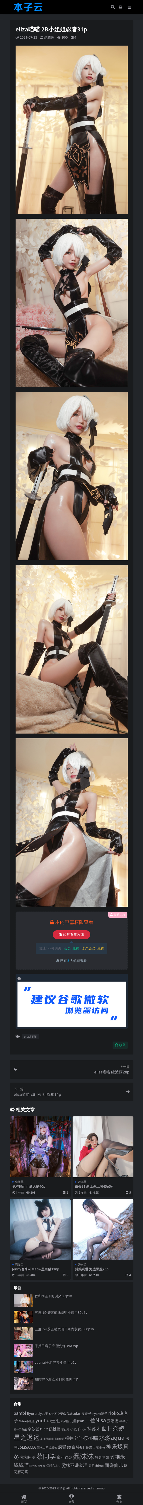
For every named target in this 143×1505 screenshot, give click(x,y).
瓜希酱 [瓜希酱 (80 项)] (53, 1447)
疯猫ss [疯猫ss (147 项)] (64, 1447)
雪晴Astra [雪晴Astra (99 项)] (53, 1466)
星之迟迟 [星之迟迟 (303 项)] (27, 1437)
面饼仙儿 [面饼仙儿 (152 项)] (114, 1465)
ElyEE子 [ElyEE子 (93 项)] (43, 1413)
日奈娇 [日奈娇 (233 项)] (116, 1428)
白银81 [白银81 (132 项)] (78, 1447)
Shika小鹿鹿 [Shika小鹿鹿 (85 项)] (26, 1421)
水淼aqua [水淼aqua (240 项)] (112, 1437)
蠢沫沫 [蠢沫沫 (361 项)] (83, 1456)
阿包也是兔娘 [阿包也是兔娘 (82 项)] (37, 1466)
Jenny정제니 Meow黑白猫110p (35, 1269)
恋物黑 (49, 37)
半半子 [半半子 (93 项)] (124, 1421)
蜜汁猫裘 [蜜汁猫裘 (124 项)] (64, 1457)
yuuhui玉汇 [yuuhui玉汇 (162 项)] (47, 1420)
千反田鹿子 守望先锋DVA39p (56, 1345)
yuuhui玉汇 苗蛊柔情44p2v (55, 1362)
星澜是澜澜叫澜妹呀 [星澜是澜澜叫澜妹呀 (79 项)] (52, 1438)
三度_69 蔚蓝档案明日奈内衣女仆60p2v (64, 1329)
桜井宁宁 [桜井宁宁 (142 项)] (73, 1438)
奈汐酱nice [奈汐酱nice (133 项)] (38, 1429)
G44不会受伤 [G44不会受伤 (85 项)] (57, 1413)
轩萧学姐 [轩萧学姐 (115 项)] (102, 1457)
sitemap (98, 1488)
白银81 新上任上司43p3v (94, 1186)
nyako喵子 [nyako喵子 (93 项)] (100, 1413)
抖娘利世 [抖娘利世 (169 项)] (96, 1428)
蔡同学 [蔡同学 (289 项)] (46, 1456)
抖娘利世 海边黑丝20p (92, 1269)
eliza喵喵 (30, 1036)
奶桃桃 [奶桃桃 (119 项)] (54, 1429)
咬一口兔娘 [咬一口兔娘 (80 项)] (20, 1429)
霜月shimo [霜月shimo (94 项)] (96, 1466)
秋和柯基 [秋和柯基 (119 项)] (27, 1457)
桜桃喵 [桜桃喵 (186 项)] (90, 1437)
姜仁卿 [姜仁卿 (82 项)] (65, 1429)
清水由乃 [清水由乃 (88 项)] (42, 1447)
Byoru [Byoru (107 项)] (32, 1413)
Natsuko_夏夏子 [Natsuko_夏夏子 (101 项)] (79, 1413)
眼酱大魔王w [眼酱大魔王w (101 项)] (95, 1447)
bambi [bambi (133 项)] (20, 1413)
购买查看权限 (71, 934)
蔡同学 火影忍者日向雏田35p (56, 1379)
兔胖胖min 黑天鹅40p (29, 1186)
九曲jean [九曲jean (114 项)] (77, 1420)
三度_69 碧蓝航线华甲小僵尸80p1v (61, 1312)
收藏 (120, 1045)
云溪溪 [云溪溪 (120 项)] (112, 1420)
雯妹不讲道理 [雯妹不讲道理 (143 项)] (74, 1465)
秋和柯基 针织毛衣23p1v (53, 1295)
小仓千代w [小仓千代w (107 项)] (78, 1429)
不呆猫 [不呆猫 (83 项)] (65, 1421)
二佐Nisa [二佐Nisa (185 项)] (95, 1419)
